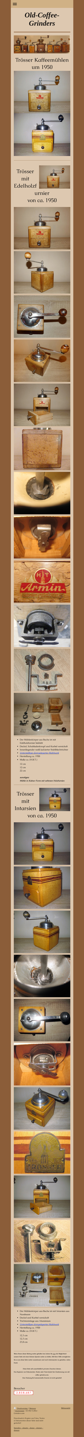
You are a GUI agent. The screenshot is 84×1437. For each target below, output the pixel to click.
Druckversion (21, 1408)
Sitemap (32, 1408)
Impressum (19, 1411)
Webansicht (65, 1408)
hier (54, 1354)
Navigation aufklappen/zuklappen (42, 4)
